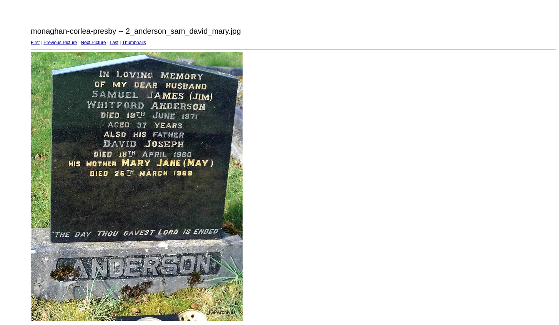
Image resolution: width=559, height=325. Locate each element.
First (35, 42)
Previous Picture (60, 42)
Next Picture (93, 42)
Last (114, 42)
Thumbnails (134, 42)
